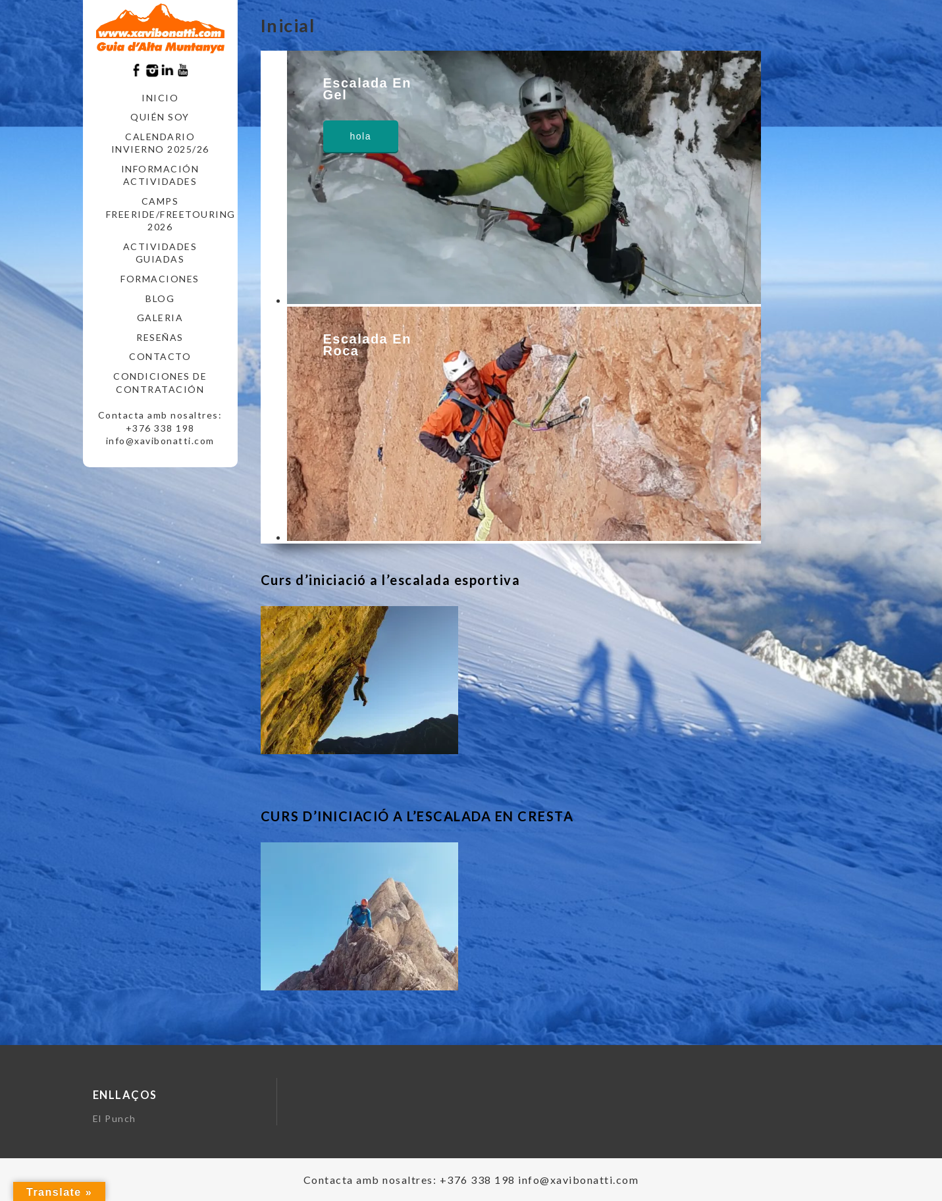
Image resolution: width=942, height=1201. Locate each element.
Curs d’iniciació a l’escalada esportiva (391, 580)
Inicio (160, 97)
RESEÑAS (160, 337)
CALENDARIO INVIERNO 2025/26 (160, 143)
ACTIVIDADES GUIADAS (160, 253)
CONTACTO (160, 356)
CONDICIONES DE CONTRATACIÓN (160, 383)
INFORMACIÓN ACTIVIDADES (160, 175)
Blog (159, 298)
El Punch (114, 1118)
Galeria (160, 317)
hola (360, 136)
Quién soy (160, 116)
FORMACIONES (159, 278)
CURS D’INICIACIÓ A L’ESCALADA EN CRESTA (417, 816)
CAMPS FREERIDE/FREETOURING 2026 (165, 213)
